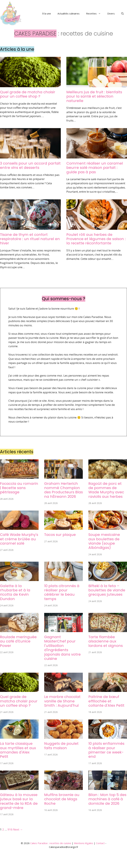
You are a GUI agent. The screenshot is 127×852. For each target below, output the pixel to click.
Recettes (95, 13)
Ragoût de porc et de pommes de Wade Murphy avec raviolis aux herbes (106, 490)
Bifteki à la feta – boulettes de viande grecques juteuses (106, 590)
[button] (122, 13)
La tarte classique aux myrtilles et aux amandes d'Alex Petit (18, 750)
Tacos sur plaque (60, 534)
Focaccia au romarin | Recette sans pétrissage (19, 488)
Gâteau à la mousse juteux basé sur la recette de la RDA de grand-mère (19, 801)
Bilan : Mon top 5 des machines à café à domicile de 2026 (107, 799)
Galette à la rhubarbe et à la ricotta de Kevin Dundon (15, 592)
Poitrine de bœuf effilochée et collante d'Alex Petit (106, 701)
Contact (100, 843)
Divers (111, 13)
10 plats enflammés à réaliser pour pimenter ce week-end (106, 750)
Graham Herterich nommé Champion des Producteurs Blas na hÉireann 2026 (63, 490)
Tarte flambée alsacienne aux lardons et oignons (105, 641)
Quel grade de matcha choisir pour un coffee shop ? (27, 94)
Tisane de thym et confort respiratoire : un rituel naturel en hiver (30, 239)
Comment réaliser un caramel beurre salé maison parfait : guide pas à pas (94, 168)
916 (10, 829)
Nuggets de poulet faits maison (61, 745)
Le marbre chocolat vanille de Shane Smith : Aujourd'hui (62, 701)
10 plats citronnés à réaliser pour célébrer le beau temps (61, 592)
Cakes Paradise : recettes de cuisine (50, 843)
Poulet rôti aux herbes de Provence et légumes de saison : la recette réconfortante (96, 239)
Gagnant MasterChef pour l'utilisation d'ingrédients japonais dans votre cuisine (62, 647)
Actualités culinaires (69, 13)
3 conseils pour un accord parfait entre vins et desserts (30, 165)
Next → (18, 829)
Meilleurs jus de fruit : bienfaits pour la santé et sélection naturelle (94, 96)
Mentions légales (83, 843)
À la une (46, 13)
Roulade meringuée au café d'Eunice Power (18, 641)
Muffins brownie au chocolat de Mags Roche (61, 799)
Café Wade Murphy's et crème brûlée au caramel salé (19, 539)
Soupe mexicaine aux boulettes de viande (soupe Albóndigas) (104, 541)
